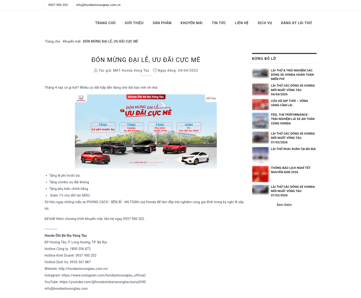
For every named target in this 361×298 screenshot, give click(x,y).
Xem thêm (284, 205)
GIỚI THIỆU (134, 23)
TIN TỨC (219, 23)
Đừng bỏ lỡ (264, 59)
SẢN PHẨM (162, 23)
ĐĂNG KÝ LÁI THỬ (296, 23)
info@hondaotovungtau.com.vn (98, 5)
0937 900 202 (58, 5)
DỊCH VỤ (265, 23)
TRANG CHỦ (105, 23)
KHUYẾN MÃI (192, 23)
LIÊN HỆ (242, 23)
